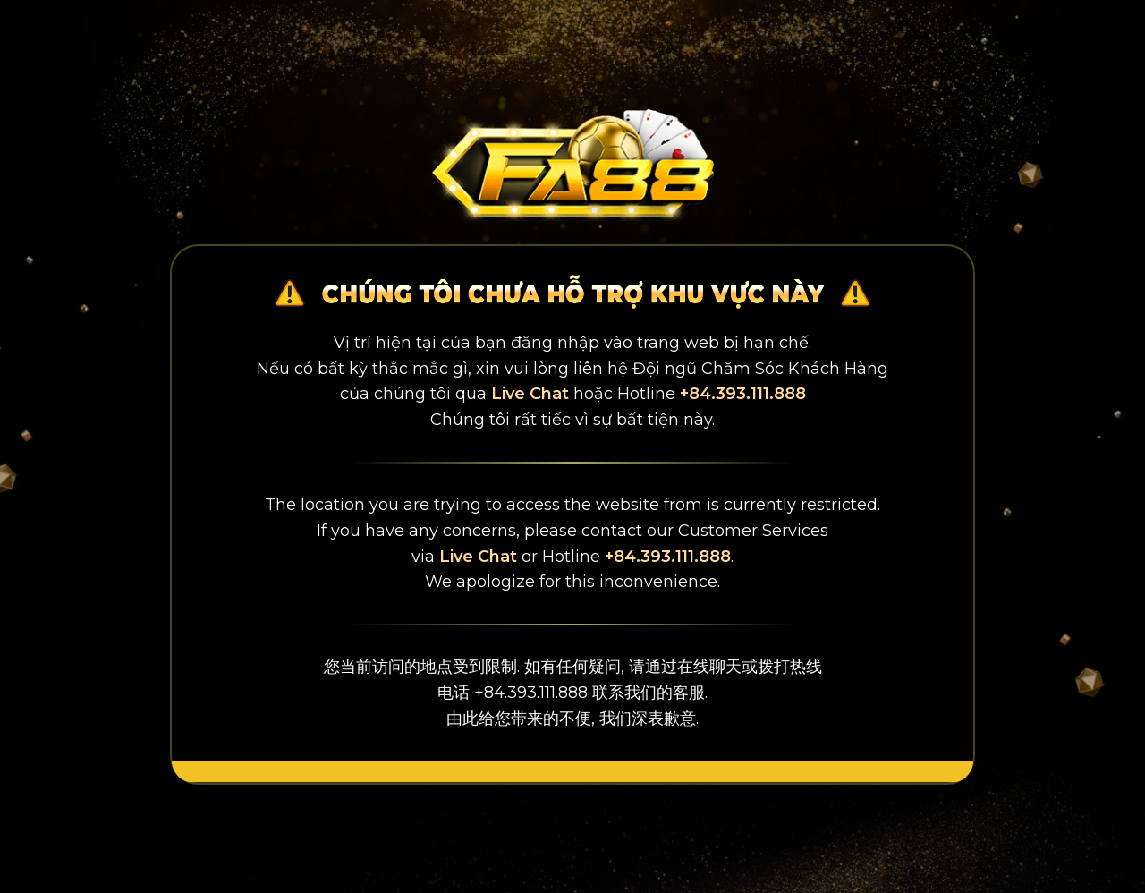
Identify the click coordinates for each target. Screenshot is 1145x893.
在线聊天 (709, 666)
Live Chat (530, 394)
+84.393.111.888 (743, 394)
